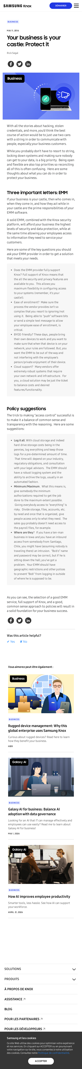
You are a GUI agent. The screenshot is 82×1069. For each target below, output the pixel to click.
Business (13, 22)
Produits (11, 979)
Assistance (13, 999)
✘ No (23, 642)
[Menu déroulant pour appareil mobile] (76, 6)
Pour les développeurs (23, 1029)
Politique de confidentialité (53, 1052)
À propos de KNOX (18, 989)
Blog (8, 1009)
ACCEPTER (41, 1061)
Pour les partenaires (21, 1019)
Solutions (12, 969)
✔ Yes (11, 642)
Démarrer (60, 5)
